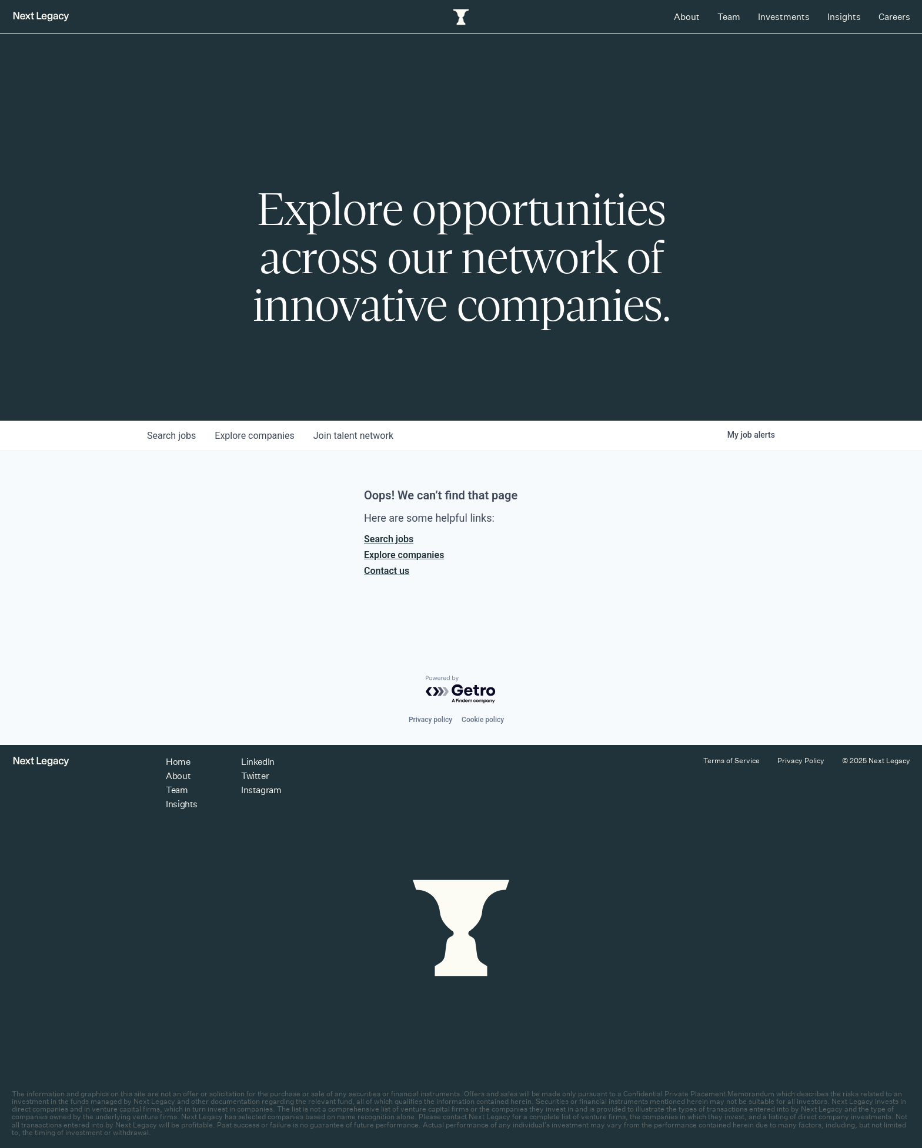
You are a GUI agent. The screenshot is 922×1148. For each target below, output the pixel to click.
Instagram (261, 789)
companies (254, 435)
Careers (894, 16)
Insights (844, 16)
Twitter (255, 775)
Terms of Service (731, 761)
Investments (784, 16)
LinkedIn (257, 761)
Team (728, 16)
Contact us (386, 570)
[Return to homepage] (41, 17)
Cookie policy (483, 720)
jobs (171, 435)
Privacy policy (430, 720)
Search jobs (388, 539)
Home (178, 761)
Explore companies (404, 554)
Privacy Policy (800, 761)
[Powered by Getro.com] (461, 690)
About (687, 16)
